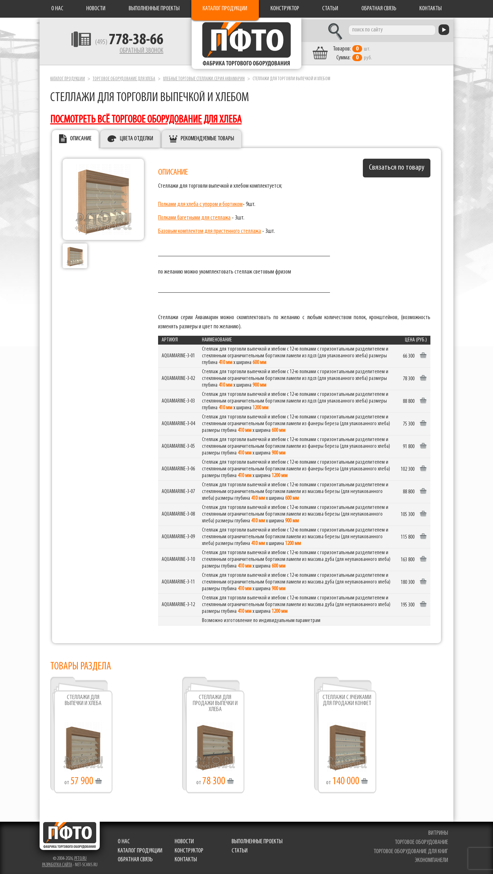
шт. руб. (358, 51)
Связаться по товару (396, 166)
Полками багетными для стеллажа (194, 216)
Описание (81, 137)
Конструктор (285, 8)
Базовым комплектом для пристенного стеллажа (209, 229)
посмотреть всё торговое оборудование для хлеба (146, 118)
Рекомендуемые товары (207, 137)
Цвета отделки (136, 137)
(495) (123, 42)
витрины (438, 831)
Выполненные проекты (154, 8)
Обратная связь (378, 8)
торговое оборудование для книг (410, 849)
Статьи (330, 8)
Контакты (430, 8)
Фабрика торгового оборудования (246, 44)
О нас (57, 8)
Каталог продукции (225, 8)
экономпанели (431, 859)
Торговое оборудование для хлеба (124, 77)
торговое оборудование (421, 840)
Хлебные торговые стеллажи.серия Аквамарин (204, 77)
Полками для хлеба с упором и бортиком (200, 202)
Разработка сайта (57, 863)
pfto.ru (80, 857)
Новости (95, 8)
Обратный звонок (135, 51)
